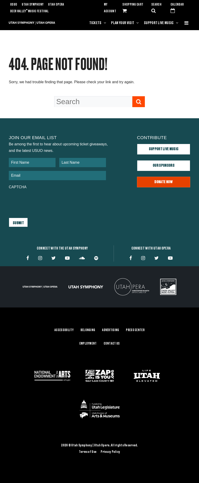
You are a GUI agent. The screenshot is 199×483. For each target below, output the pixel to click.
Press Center (135, 330)
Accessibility (64, 330)
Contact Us (112, 343)
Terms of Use (87, 451)
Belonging (88, 330)
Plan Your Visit (122, 23)
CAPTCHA (17, 187)
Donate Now (163, 182)
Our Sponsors (163, 165)
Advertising (110, 330)
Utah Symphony (33, 4)
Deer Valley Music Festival (29, 11)
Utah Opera (56, 4)
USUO (13, 4)
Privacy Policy (110, 451)
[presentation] (44, 201)
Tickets (95, 23)
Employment (88, 343)
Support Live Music (159, 23)
